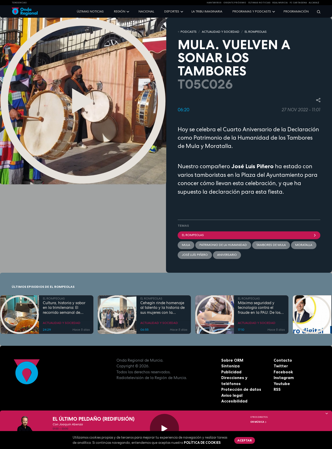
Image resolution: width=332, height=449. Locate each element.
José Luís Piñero (195, 255)
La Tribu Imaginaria (206, 11)
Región (119, 11)
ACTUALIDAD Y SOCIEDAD (220, 32)
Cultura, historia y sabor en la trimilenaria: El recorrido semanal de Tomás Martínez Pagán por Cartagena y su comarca (64, 308)
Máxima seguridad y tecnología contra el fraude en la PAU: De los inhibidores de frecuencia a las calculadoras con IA (260, 308)
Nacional (146, 11)
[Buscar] (317, 12)
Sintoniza (230, 365)
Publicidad (231, 371)
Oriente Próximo (234, 2)
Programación (296, 11)
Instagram (284, 377)
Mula (186, 245)
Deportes (171, 11)
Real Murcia (280, 2)
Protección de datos (241, 389)
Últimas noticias (90, 11)
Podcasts (189, 32)
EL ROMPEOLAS (256, 32)
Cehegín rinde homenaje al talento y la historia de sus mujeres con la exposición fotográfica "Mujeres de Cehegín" (162, 308)
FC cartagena (298, 2)
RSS (277, 389)
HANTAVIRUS (214, 2)
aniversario (227, 255)
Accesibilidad (234, 401)
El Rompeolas (249, 235)
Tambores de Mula (271, 245)
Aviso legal (232, 395)
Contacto (283, 360)
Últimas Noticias (259, 2)
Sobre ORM (232, 360)
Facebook (283, 371)
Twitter (281, 365)
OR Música (258, 422)
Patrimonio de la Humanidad (223, 245)
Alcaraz (314, 2)
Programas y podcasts (251, 11)
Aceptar (244, 440)
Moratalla (303, 245)
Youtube (282, 383)
